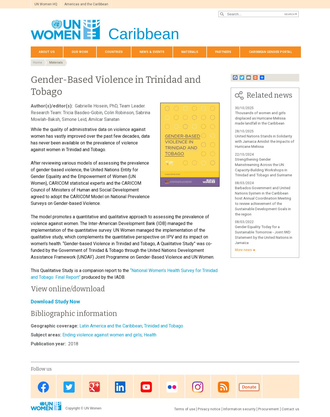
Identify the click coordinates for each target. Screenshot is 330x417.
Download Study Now (55, 301)
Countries (114, 52)
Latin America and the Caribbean (110, 326)
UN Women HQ (45, 4)
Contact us (290, 409)
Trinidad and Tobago (163, 326)
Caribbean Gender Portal (270, 52)
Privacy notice (209, 409)
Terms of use (184, 409)
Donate (249, 387)
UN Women (93, 408)
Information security (239, 409)
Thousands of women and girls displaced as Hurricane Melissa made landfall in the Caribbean (260, 118)
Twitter (69, 387)
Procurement (268, 409)
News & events (152, 52)
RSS (223, 387)
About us (47, 52)
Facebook (43, 387)
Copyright (72, 408)
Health (150, 335)
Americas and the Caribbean (86, 4)
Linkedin (120, 387)
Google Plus (94, 387)
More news (243, 250)
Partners (223, 52)
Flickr (172, 387)
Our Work (80, 52)
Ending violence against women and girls (102, 335)
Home (37, 62)
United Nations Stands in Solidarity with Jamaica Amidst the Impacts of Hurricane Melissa (264, 141)
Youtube (146, 387)
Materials (189, 52)
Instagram (197, 387)
